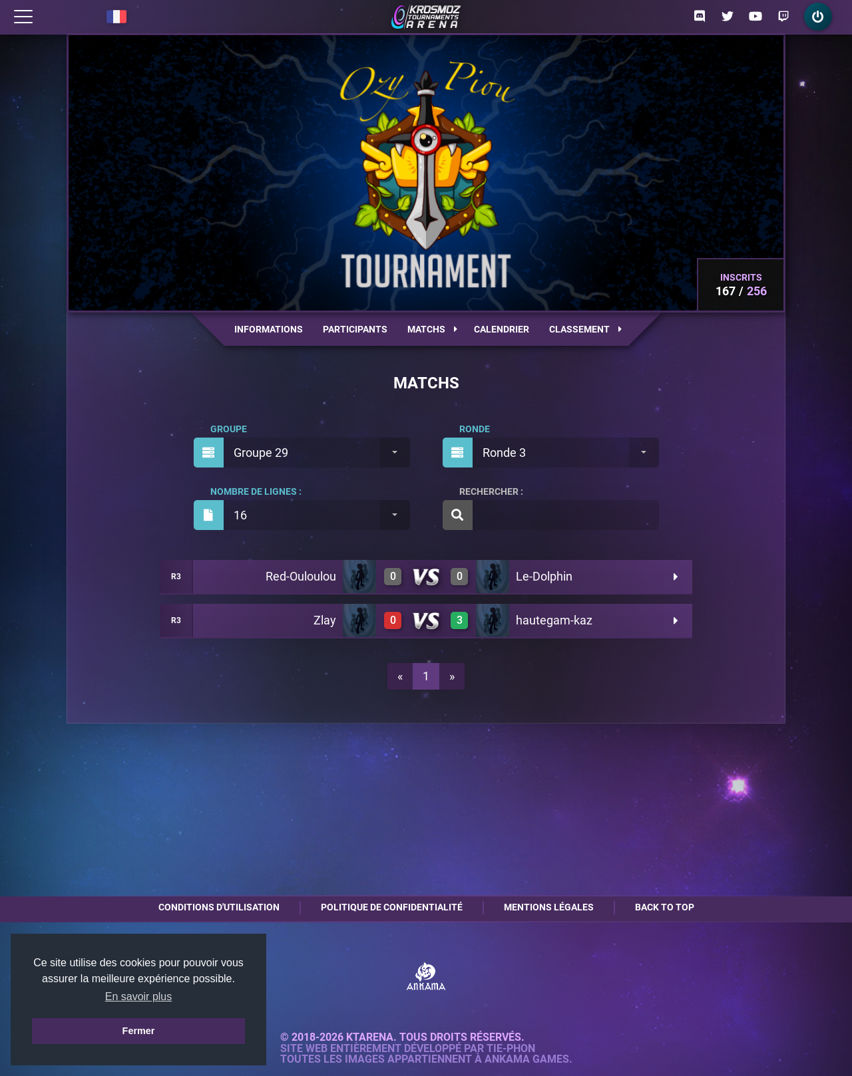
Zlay (325, 620)
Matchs (432, 329)
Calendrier (501, 329)
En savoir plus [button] (138, 996)
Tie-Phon (511, 1048)
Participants (355, 329)
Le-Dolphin (544, 576)
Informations (268, 329)
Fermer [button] (138, 1030)
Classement (585, 329)
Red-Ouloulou (301, 576)
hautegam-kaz (554, 620)
